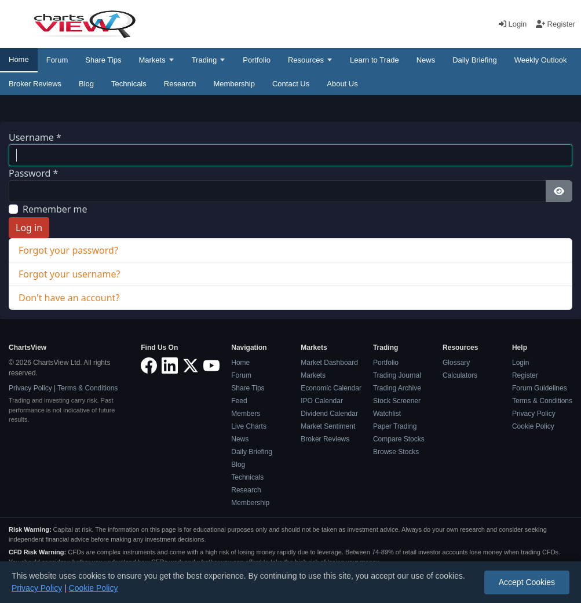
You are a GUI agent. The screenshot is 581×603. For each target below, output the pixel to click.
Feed (239, 401)
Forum (57, 60)
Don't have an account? (69, 297)
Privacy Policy (30, 388)
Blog (86, 83)
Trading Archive (397, 388)
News (426, 60)
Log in (29, 227)
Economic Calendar (331, 388)
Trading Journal (397, 375)
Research (180, 83)
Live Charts (248, 426)
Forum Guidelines (539, 388)
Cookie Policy (533, 426)
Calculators (460, 375)
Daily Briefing (474, 60)
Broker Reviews (35, 83)
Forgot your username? (69, 274)
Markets (151, 60)
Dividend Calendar (329, 414)
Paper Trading (394, 426)
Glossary (456, 363)
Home (19, 59)
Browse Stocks (396, 452)
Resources (306, 60)
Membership (234, 83)
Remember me (55, 209)
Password (33, 173)
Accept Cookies (527, 582)
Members (245, 414)
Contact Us (290, 83)
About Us (342, 83)
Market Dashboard (329, 363)
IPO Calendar (322, 401)
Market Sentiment (328, 426)
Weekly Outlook (540, 60)
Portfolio (257, 60)
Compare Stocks (399, 439)
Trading (204, 60)
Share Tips (103, 60)
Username (35, 137)
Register (555, 24)
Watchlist (387, 414)
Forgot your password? (68, 250)
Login (514, 24)
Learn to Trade (374, 60)
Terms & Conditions (87, 388)
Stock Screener (397, 401)
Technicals (129, 83)
